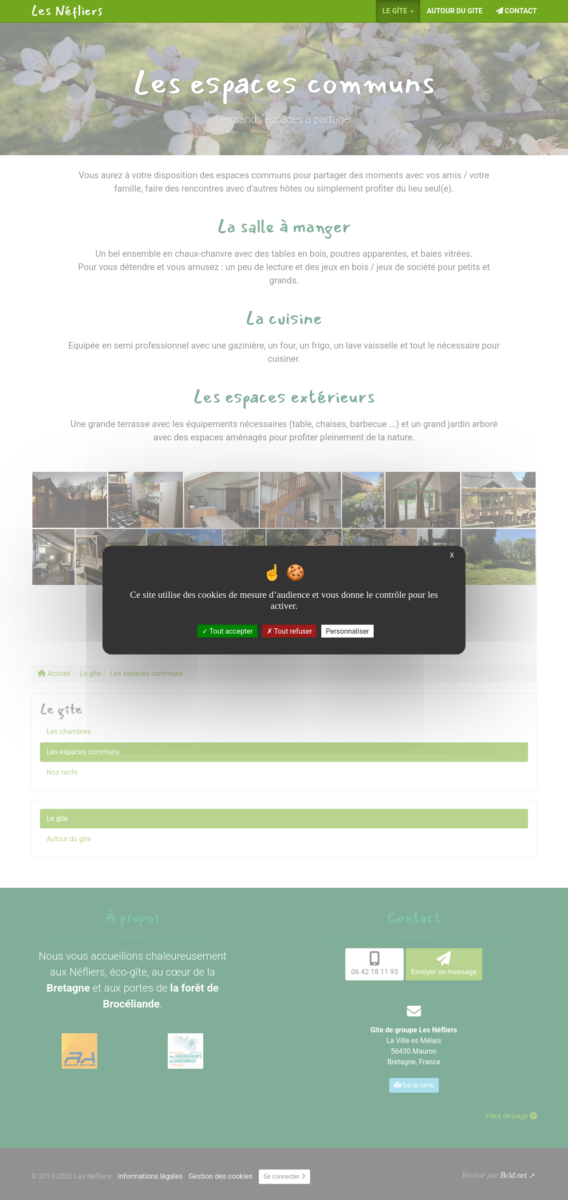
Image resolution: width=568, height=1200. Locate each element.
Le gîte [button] (398, 11)
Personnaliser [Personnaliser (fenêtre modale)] (347, 631)
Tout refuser (289, 631)
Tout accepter (227, 631)
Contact (516, 11)
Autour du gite (455, 11)
